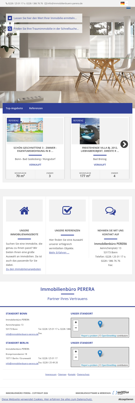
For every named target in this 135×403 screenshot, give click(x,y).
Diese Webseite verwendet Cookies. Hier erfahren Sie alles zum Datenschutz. (47, 399)
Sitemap (62, 374)
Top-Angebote (14, 108)
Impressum (50, 374)
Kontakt (71, 374)
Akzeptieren (125, 399)
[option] (35, 148)
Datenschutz (83, 374)
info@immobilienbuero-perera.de (64, 3)
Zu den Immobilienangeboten (23, 269)
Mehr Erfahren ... (59, 252)
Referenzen (36, 108)
